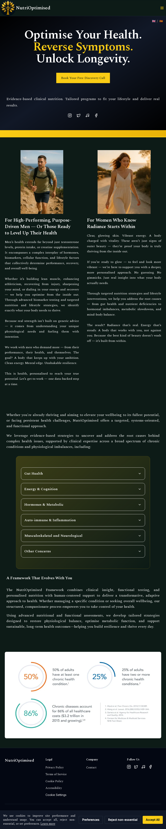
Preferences (90, 819)
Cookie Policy (54, 781)
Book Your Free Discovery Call (83, 78)
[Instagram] (70, 115)
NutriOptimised (19, 760)
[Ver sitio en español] (161, 21)
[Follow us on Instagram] (129, 767)
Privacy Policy (54, 767)
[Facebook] (96, 115)
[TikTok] (87, 115)
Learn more (48, 824)
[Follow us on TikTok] (143, 767)
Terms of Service (56, 774)
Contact (91, 767)
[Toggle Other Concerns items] (83, 551)
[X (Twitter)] (79, 115)
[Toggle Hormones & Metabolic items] (83, 504)
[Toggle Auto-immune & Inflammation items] (83, 520)
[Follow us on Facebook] (150, 767)
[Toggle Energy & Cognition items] (83, 489)
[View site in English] (153, 21)
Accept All (153, 819)
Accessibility (53, 788)
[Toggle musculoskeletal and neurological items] (83, 536)
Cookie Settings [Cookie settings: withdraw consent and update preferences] (55, 795)
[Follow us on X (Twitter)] (136, 767)
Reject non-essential (122, 819)
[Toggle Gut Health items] (83, 473)
